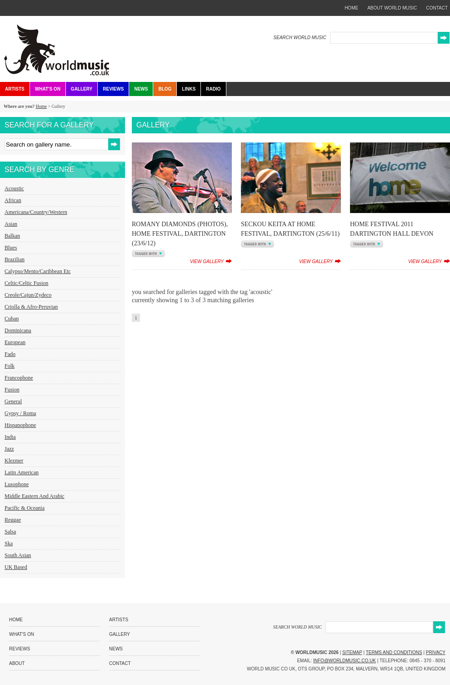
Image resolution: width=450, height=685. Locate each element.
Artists (15, 88)
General (13, 401)
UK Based (16, 567)
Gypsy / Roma (20, 413)
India (10, 437)
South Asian (18, 555)
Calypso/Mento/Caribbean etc (38, 271)
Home (40, 106)
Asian (11, 224)
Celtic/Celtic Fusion (26, 283)
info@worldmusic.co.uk (344, 660)
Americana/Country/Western (36, 212)
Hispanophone (20, 425)
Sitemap (352, 652)
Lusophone (17, 484)
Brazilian (15, 259)
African (13, 200)
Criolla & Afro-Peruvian (31, 307)
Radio (213, 88)
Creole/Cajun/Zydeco (28, 295)
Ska (9, 543)
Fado (10, 354)
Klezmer (14, 460)
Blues (11, 247)
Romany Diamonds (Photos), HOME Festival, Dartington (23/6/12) (180, 234)
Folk (10, 366)
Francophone (19, 378)
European (15, 342)
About (17, 663)
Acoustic (14, 188)
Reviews (113, 88)
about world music (392, 7)
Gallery (81, 88)
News (141, 88)
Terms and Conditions (394, 652)
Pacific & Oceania (25, 508)
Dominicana (18, 330)
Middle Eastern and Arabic (35, 496)
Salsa (10, 531)
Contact (120, 663)
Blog (164, 88)
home (351, 7)
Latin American (22, 472)
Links (188, 88)
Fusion (12, 389)
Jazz (9, 449)
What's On (47, 88)
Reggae (13, 520)
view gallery (207, 261)
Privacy (435, 652)
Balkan (12, 236)
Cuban (12, 318)
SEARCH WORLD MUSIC (299, 37)
